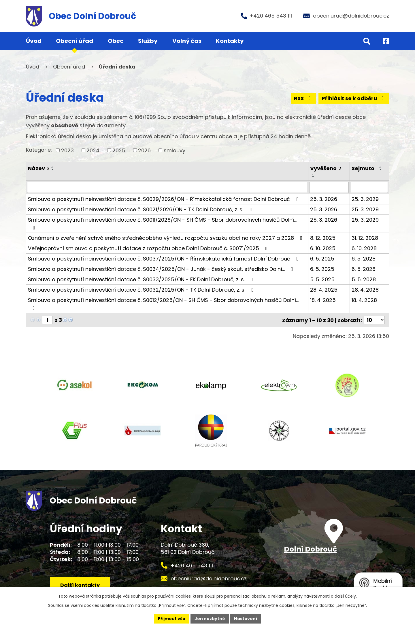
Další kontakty (80, 584)
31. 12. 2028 (365, 237)
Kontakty (230, 41)
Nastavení (245, 619)
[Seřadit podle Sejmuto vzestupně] (381, 167)
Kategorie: (39, 149)
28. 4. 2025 (323, 289)
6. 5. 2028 (364, 258)
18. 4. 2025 (323, 299)
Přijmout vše (171, 619)
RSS (303, 98)
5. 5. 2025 (322, 279)
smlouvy (174, 150)
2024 (92, 150)
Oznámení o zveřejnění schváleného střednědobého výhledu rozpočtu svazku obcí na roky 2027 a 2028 (166, 237)
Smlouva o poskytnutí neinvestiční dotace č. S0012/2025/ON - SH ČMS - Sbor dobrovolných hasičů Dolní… (163, 303)
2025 (118, 150)
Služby (148, 41)
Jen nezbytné (210, 619)
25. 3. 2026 (323, 198)
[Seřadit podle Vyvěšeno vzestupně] (313, 175)
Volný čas (186, 41)
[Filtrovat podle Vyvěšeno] (329, 187)
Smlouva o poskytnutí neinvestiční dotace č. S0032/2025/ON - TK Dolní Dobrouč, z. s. (142, 289)
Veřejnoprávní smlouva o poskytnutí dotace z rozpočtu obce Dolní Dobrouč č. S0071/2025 (149, 248)
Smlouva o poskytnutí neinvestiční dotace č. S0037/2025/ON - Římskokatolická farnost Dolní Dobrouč (164, 258)
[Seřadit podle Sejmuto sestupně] (381, 169)
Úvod (34, 41)
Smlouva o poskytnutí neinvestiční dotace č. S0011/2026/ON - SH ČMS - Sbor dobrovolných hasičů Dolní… (162, 223)
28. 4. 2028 (365, 289)
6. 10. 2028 (364, 248)
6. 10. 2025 (322, 248)
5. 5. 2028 (364, 279)
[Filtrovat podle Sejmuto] (369, 187)
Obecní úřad (74, 41)
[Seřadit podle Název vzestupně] (53, 167)
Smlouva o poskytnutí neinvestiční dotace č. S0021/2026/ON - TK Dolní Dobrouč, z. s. (141, 209)
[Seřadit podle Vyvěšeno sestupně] (313, 177)
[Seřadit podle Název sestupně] (53, 169)
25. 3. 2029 (365, 198)
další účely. (346, 596)
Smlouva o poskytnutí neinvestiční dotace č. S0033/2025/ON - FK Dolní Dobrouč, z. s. (141, 279)
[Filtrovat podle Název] (167, 187)
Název (39, 168)
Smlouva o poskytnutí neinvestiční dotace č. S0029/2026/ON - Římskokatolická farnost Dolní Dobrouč (164, 198)
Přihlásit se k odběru (354, 98)
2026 (144, 150)
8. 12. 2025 (322, 237)
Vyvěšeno (325, 168)
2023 (67, 150)
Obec (116, 41)
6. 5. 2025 (322, 258)
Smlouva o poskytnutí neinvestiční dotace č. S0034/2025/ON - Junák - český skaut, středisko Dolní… (161, 268)
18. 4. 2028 (364, 299)
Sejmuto (365, 168)
